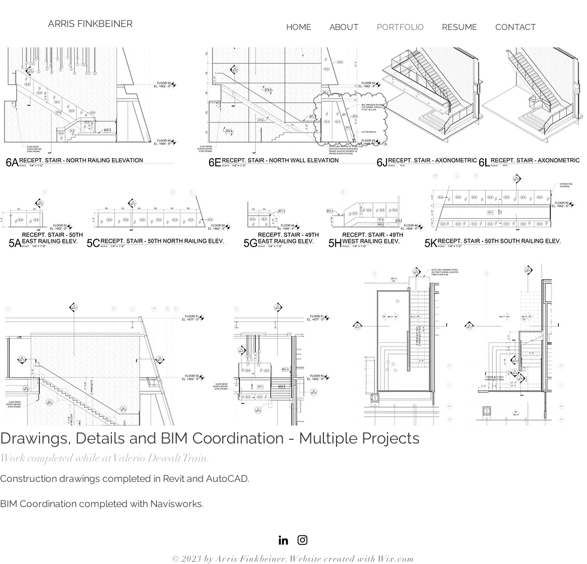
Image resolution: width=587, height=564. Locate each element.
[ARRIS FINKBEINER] (91, 24)
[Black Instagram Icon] (302, 540)
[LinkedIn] (283, 540)
